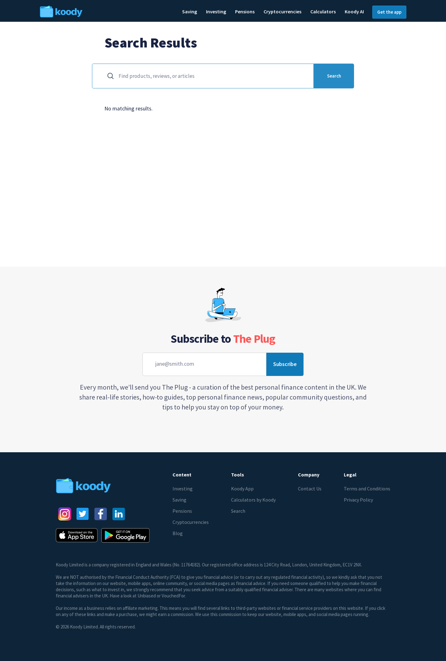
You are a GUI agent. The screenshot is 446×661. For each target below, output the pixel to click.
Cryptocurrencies (191, 522)
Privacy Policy (358, 500)
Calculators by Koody (253, 500)
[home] (80, 11)
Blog (178, 533)
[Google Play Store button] (125, 535)
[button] (189, 12)
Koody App (242, 488)
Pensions (182, 511)
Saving (179, 500)
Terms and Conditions (367, 488)
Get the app (389, 12)
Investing (183, 488)
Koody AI (354, 11)
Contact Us (309, 488)
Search (238, 511)
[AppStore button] (77, 535)
